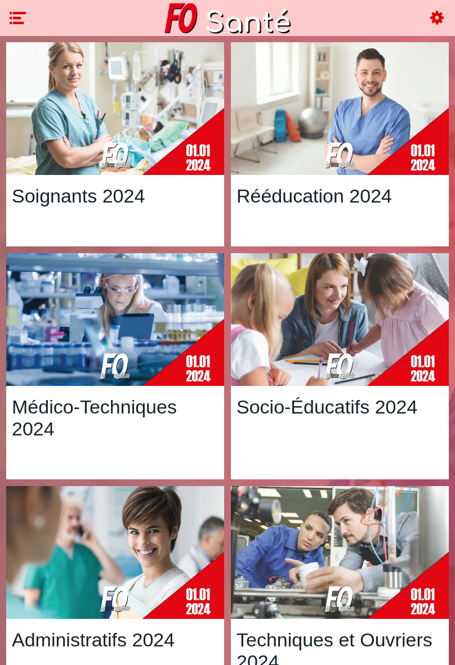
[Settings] (436, 18)
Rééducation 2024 (314, 195)
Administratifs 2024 (93, 639)
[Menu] (18, 18)
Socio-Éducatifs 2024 (327, 406)
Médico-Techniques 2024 (94, 417)
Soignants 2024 (78, 195)
